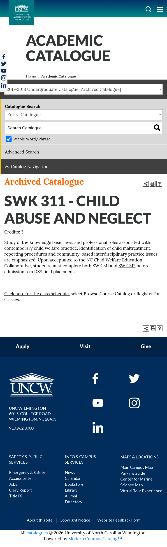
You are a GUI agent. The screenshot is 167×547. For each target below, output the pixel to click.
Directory (73, 501)
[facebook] (104, 378)
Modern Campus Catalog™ (95, 538)
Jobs (13, 484)
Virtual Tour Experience (141, 490)
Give (146, 346)
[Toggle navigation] (160, 10)
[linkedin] (104, 427)
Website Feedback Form (118, 519)
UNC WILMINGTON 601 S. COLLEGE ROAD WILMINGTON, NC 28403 (32, 413)
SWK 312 (126, 265)
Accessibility (20, 478)
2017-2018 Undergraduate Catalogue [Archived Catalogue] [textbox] (64, 89)
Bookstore (74, 484)
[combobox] (83, 89)
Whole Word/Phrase (32, 139)
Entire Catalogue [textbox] (24, 114)
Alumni (71, 495)
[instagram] (3, 77)
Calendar (73, 478)
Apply (22, 346)
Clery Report (20, 489)
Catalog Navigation (30, 166)
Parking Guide (132, 473)
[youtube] (104, 403)
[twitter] (3, 64)
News (70, 472)
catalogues (37, 533)
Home (31, 76)
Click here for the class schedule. (37, 293)
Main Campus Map (136, 467)
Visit (85, 346)
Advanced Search (22, 152)
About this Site (40, 519)
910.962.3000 (21, 428)
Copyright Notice (75, 519)
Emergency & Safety (27, 472)
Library (71, 489)
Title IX (15, 495)
